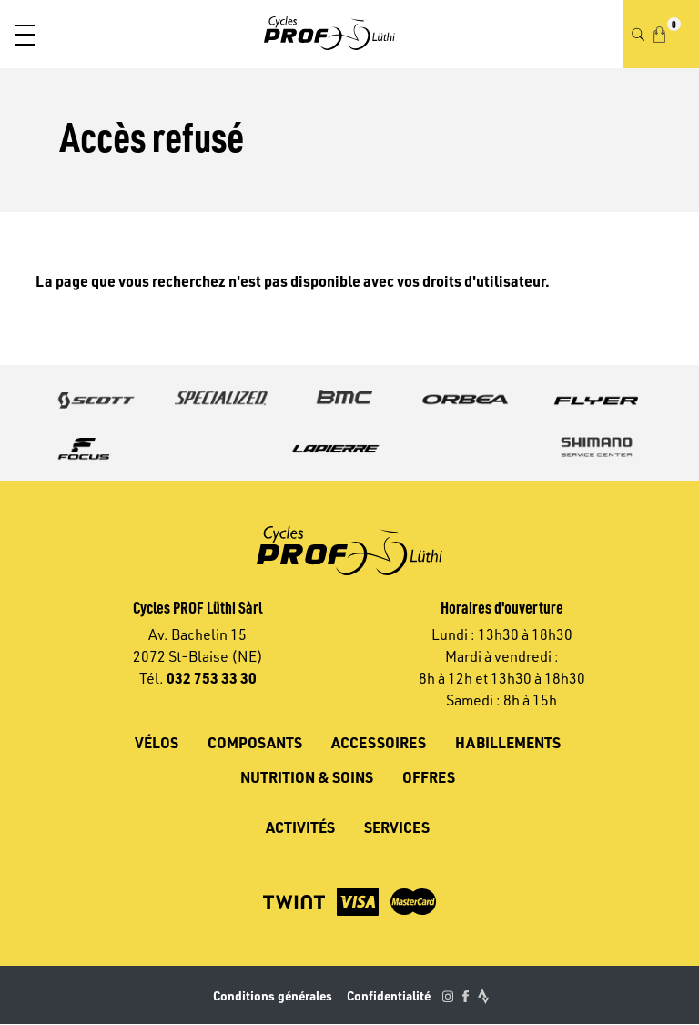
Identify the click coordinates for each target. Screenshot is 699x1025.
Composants (255, 742)
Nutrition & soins (306, 777)
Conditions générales (272, 995)
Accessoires (378, 742)
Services (397, 827)
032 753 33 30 (212, 677)
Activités (300, 827)
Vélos (156, 742)
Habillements (508, 742)
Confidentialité (389, 995)
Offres (428, 777)
